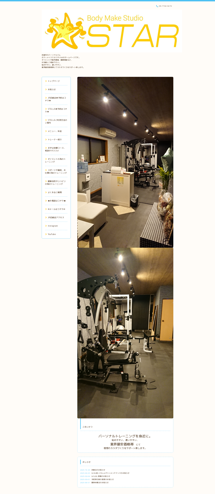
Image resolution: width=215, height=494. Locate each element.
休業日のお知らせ (98, 470)
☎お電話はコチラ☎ (55, 200)
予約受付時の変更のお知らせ (102, 479)
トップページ (52, 81)
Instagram (51, 225)
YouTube (50, 234)
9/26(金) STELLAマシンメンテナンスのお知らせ (110, 473)
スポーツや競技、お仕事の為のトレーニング (56, 171)
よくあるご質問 (53, 192)
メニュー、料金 (53, 131)
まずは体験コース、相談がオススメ (55, 149)
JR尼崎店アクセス (54, 217)
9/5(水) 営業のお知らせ (100, 476)
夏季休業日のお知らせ (100, 482)
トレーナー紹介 (53, 139)
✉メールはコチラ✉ (55, 209)
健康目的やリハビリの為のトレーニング (55, 182)
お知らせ (50, 89)
